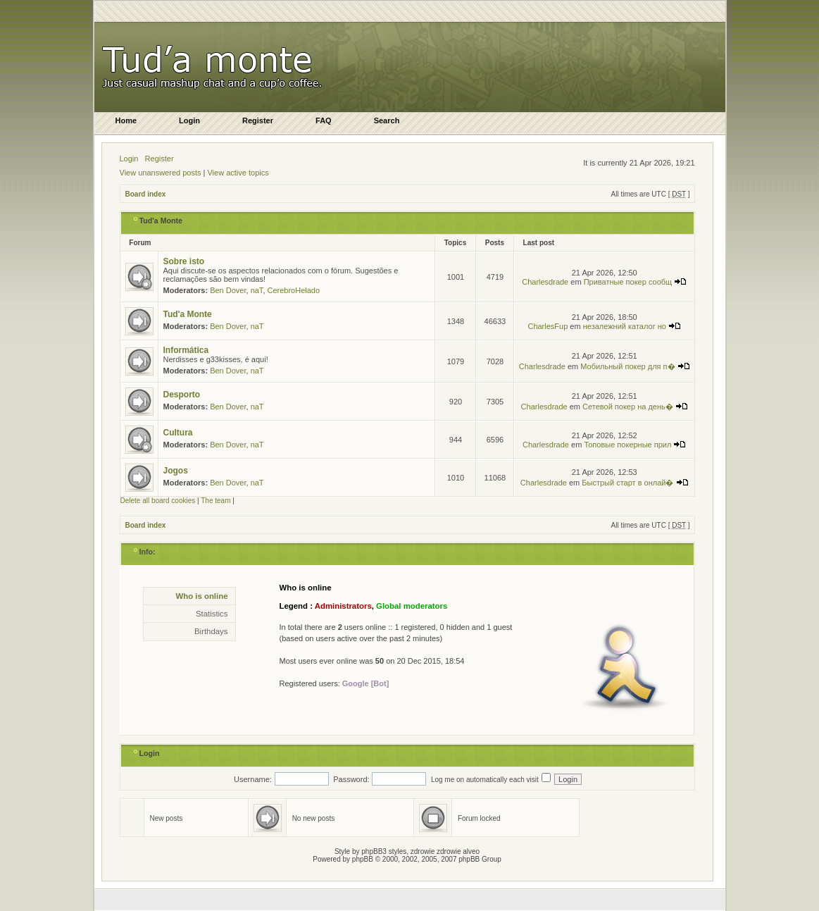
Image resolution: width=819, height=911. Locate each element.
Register (159, 158)
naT (257, 290)
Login (129, 158)
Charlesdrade (545, 282)
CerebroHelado (294, 290)
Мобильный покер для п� (634, 366)
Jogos (175, 471)
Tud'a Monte (161, 220)
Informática (186, 350)
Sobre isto (184, 261)
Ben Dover (228, 290)
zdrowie (449, 851)
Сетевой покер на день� (635, 406)
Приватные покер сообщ (635, 282)
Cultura (178, 433)
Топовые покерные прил (635, 444)
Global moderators (411, 606)
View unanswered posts (160, 172)
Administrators (343, 606)
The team (215, 500)
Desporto (182, 394)
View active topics (237, 172)
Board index (145, 194)
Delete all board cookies (158, 500)
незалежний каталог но (632, 326)
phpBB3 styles (383, 851)
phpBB (362, 859)
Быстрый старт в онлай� (635, 482)
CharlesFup (547, 326)
